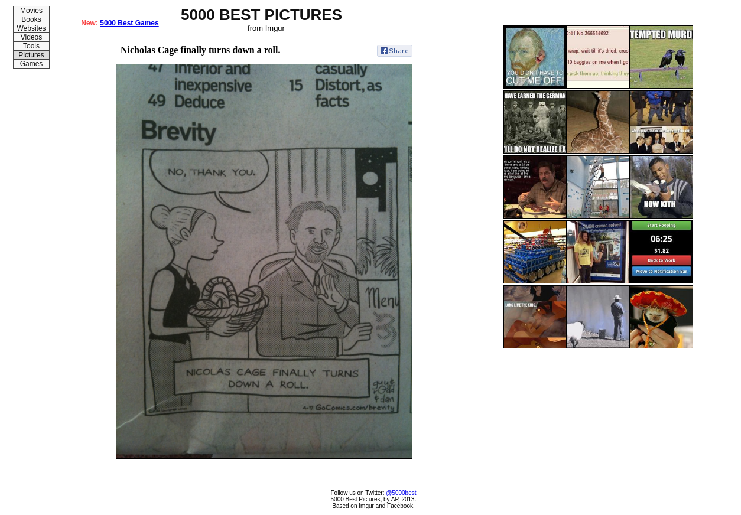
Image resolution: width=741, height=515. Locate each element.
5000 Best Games (129, 23)
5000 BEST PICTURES (261, 15)
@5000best (401, 493)
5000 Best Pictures (356, 499)
